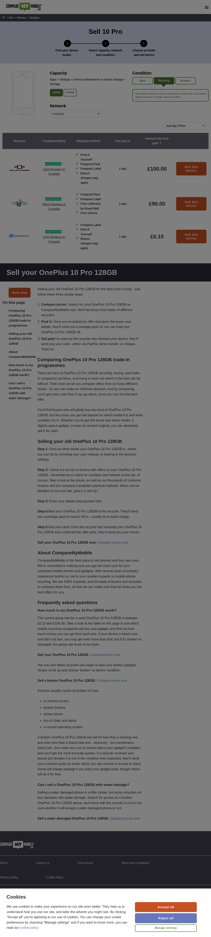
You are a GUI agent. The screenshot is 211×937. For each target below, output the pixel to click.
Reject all (166, 918)
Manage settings (166, 927)
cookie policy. (29, 927)
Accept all (166, 907)
